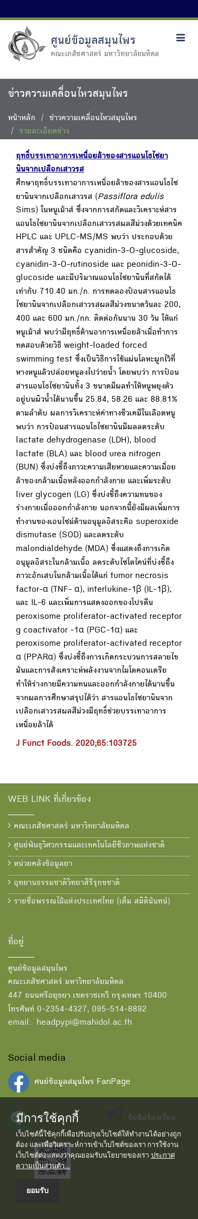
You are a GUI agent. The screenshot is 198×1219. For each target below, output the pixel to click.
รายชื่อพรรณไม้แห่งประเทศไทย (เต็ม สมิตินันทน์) (89, 901)
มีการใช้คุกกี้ (47, 1118)
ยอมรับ (37, 1190)
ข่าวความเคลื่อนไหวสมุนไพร (93, 118)
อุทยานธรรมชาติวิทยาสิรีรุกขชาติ (64, 883)
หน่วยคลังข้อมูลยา (40, 864)
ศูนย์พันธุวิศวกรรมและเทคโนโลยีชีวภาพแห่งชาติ (86, 845)
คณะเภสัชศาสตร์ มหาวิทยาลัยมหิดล (68, 826)
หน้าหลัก (21, 118)
